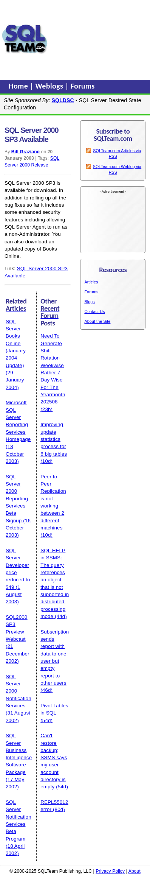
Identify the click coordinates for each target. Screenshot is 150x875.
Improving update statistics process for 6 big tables (53, 439)
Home (19, 85)
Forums (83, 85)
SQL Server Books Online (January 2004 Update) (16, 343)
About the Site (97, 321)
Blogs (89, 301)
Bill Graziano (25, 151)
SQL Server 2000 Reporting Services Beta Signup (17, 498)
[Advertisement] (99, 39)
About (134, 871)
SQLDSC (63, 100)
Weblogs (50, 85)
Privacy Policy (110, 871)
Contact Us (94, 311)
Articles (91, 282)
